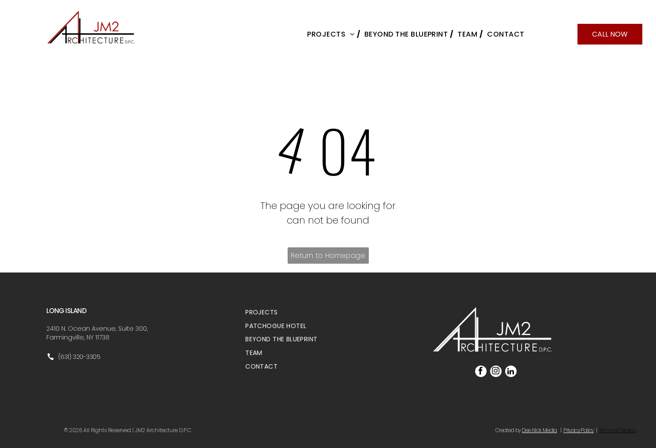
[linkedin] (511, 372)
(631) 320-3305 (79, 356)
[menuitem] (331, 34)
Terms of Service (617, 430)
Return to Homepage (328, 255)
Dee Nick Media (539, 430)
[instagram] (496, 372)
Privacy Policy (578, 430)
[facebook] (481, 372)
